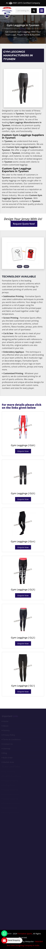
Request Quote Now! (24, 223)
